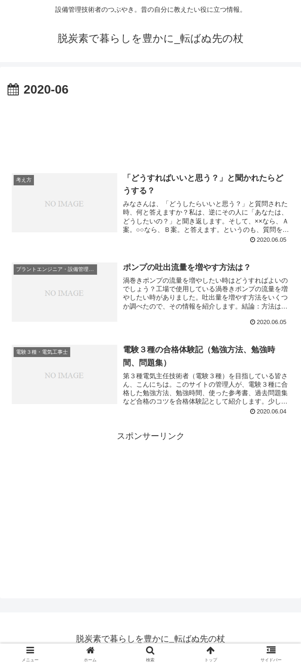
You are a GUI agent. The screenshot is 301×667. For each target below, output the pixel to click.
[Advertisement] (150, 128)
